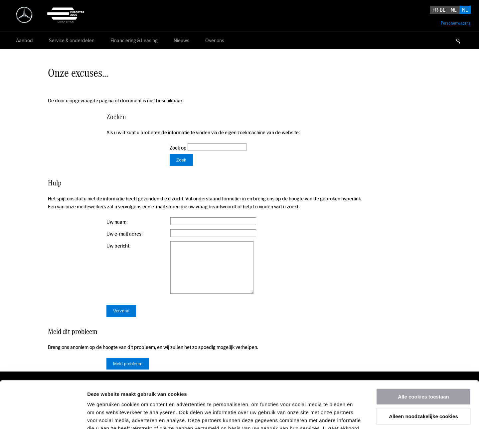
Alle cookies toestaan (423, 349)
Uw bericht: (118, 245)
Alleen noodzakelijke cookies (423, 369)
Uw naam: (117, 221)
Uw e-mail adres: (124, 233)
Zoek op (179, 147)
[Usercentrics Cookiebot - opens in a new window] (43, 416)
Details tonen (359, 416)
